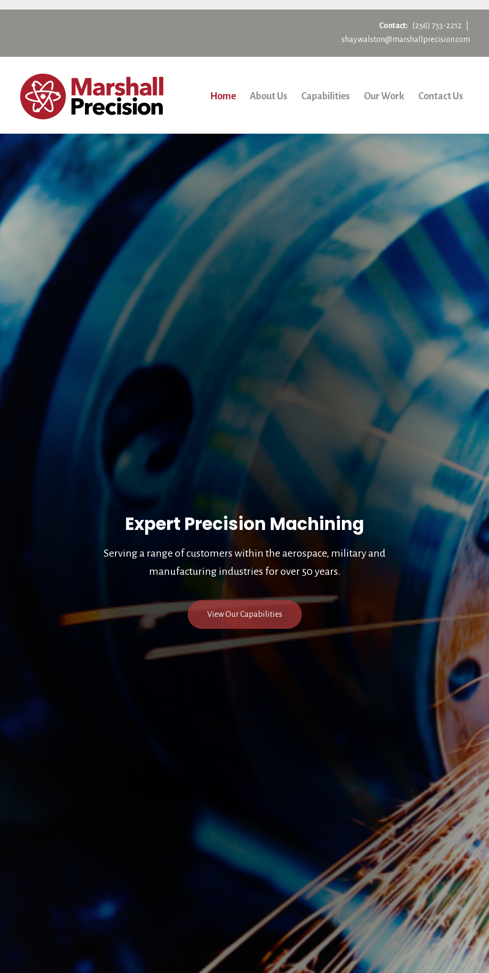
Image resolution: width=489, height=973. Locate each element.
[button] (245, 614)
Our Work (384, 96)
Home (223, 96)
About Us (268, 96)
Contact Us (440, 96)
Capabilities (325, 96)
